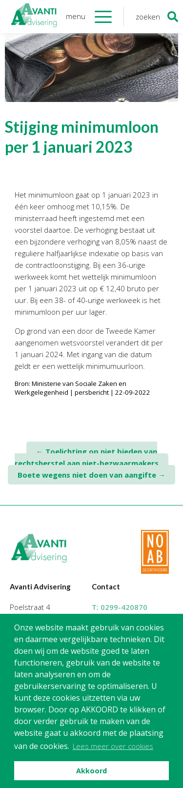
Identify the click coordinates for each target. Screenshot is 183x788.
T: (119, 607)
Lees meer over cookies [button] (113, 746)
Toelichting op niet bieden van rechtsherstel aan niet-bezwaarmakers (87, 457)
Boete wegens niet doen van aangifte (91, 475)
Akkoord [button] (91, 770)
